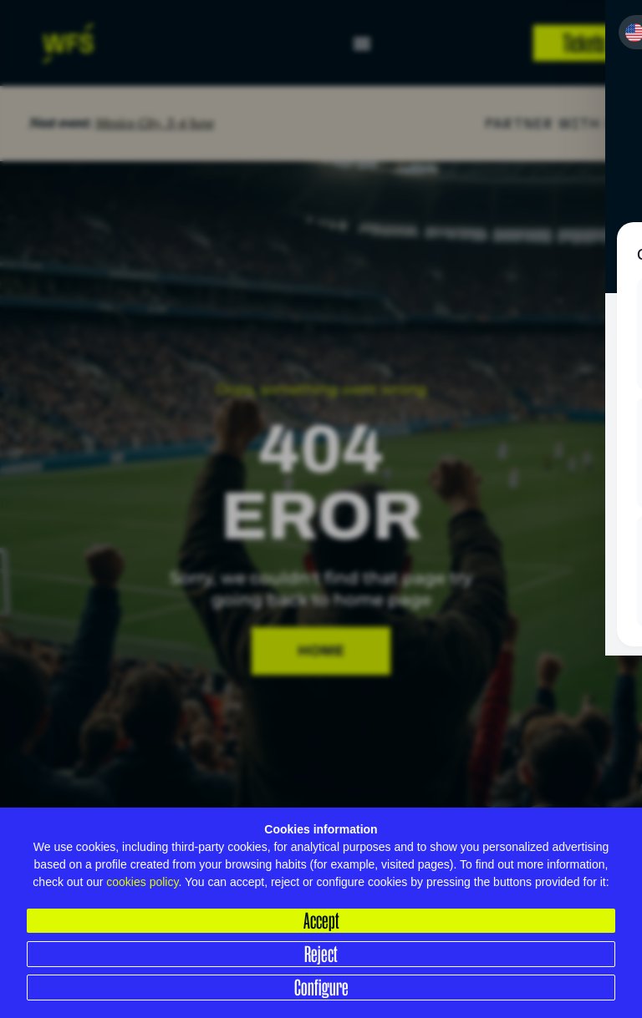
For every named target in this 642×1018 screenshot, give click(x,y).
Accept (321, 920)
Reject (321, 954)
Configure (321, 987)
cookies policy (142, 882)
